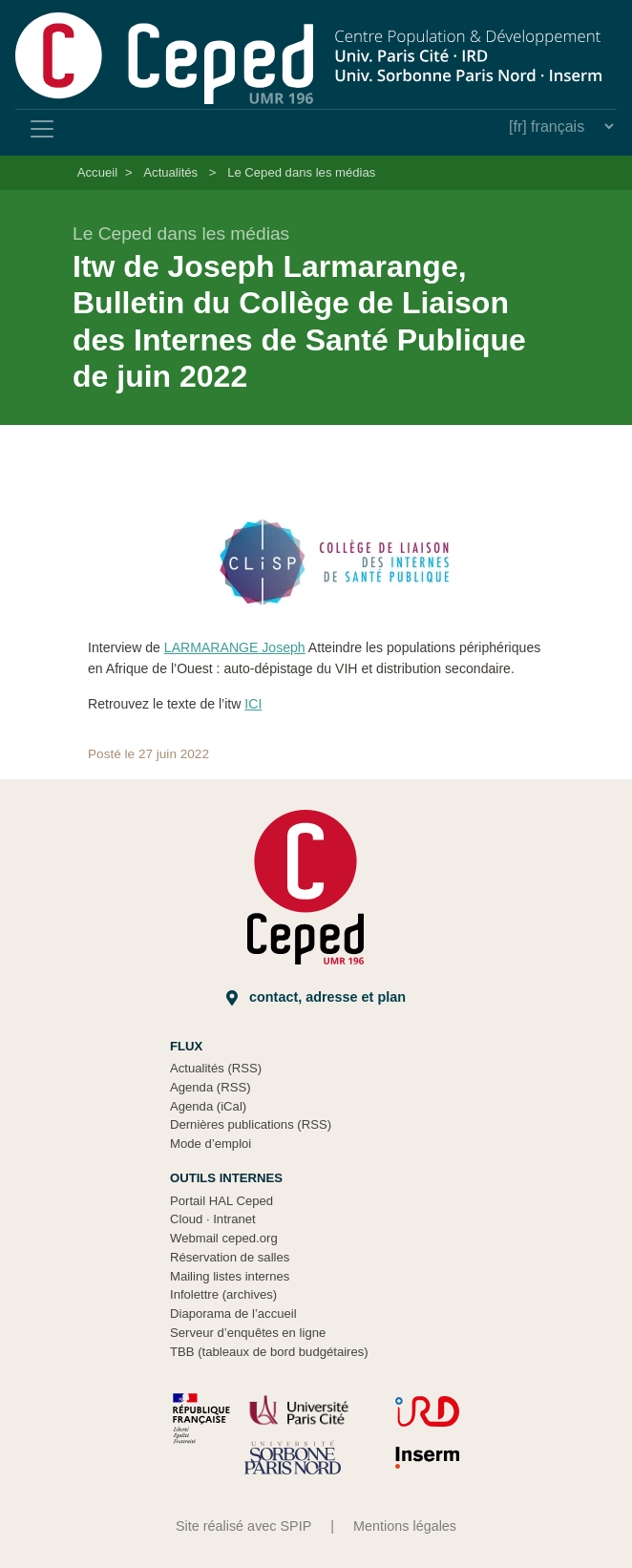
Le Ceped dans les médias (301, 172)
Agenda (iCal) (208, 1106)
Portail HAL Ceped (221, 1201)
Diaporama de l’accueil (233, 1313)
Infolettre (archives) (223, 1294)
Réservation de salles (229, 1257)
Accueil (97, 172)
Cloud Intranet (213, 1219)
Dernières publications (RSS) (250, 1124)
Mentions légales (404, 1526)
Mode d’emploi (210, 1143)
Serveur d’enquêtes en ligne (248, 1332)
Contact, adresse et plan (316, 997)
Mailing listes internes (229, 1276)
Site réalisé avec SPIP (243, 1526)
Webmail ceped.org (224, 1238)
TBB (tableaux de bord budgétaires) (269, 1352)
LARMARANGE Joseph (234, 647)
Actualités (170, 172)
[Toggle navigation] (42, 129)
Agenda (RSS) (210, 1087)
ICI (253, 703)
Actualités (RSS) (216, 1068)
